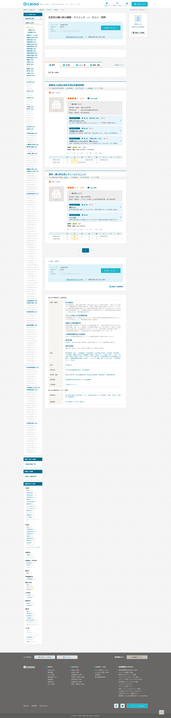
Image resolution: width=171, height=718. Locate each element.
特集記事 (50, 679)
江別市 (30, 91)
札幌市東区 (31, 42)
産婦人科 (29, 589)
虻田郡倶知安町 (33, 193)
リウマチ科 (30, 506)
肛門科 (28, 565)
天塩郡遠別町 (32, 300)
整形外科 (29, 540)
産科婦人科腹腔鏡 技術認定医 (96, 374)
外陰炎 (97, 355)
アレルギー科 (30, 508)
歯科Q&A (50, 681)
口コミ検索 (51, 674)
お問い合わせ (44, 706)
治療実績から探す (76, 674)
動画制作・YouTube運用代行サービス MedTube (133, 695)
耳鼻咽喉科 (30, 579)
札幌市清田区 (32, 57)
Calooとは (106, 5)
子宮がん (87, 356)
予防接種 (29, 637)
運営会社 (26, 706)
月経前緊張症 (90, 353)
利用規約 (97, 674)
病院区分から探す (76, 681)
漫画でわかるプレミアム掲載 (127, 674)
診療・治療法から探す (78, 684)
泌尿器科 (29, 563)
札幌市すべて (32, 35)
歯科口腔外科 (30, 620)
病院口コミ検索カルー (29, 9)
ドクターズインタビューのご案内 (129, 677)
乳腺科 (28, 536)
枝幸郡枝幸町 (32, 312)
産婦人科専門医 (70, 374)
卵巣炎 (92, 355)
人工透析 (29, 517)
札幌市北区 (31, 39)
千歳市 (30, 106)
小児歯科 (29, 618)
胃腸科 (28, 499)
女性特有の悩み (92, 395)
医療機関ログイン (137, 657)
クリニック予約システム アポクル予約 (130, 679)
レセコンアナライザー (125, 684)
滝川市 (30, 109)
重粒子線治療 (69, 346)
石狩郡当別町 (32, 133)
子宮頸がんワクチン (71, 384)
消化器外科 (30, 533)
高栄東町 (32, 32)
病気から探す (75, 670)
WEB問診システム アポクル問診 (128, 681)
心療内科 (29, 605)
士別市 (30, 97)
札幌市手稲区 (32, 55)
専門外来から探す (76, 679)
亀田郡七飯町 (32, 147)
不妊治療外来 (86, 370)
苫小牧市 (31, 82)
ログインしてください (138, 26)
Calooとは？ (51, 670)
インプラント (30, 622)
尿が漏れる (69, 365)
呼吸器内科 (30, 492)
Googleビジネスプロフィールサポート (130, 691)
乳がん (81, 356)
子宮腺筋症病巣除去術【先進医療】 (76, 334)
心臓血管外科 (30, 531)
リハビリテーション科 (33, 547)
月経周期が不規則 (100, 353)
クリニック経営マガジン (126, 686)
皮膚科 (28, 555)
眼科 (28, 573)
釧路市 (30, 68)
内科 (28, 490)
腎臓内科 (29, 515)
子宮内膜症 (116, 353)
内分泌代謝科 (30, 501)
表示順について (119, 65)
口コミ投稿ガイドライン (102, 670)
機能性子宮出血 (77, 355)
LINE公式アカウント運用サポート (129, 693)
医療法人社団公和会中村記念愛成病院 (66, 85)
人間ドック (30, 641)
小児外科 (29, 597)
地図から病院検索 (117, 286)
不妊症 (72, 360)
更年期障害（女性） (71, 353)
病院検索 (41, 9)
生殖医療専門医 (110, 374)
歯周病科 (29, 615)
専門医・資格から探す (78, 677)
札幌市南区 (31, 48)
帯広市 (30, 71)
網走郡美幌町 (32, 325)
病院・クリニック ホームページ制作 (129, 688)
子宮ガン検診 (79, 401)
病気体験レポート (53, 677)
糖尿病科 (29, 504)
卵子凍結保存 (69, 302)
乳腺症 (76, 356)
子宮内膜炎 (69, 355)
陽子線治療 (69, 340)
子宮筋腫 (108, 353)
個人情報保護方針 (100, 677)
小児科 (28, 595)
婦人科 (49, 9)
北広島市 (31, 126)
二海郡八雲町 (32, 153)
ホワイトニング (31, 624)
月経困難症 (81, 353)
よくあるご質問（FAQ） (102, 672)
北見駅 (66, 177)
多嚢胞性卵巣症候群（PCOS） (79, 358)
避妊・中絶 (111, 395)
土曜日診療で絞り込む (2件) (74, 37)
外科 (28, 527)
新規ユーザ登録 (117, 5)
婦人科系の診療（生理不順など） (75, 395)
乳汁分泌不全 (95, 356)
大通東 (31, 30)
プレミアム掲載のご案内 (126, 672)
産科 (28, 585)
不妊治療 (102, 395)
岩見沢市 (31, 75)
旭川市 (30, 64)
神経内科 (29, 510)
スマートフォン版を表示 (137, 706)
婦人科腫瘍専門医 (81, 374)
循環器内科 (30, 495)
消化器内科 (30, 497)
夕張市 (30, 73)
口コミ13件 (93, 98)
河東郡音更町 (32, 390)
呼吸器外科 (30, 529)
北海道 (56, 9)
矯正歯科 (29, 613)
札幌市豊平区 (32, 46)
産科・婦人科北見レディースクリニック (67, 174)
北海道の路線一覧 (30, 464)
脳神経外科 (30, 538)
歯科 (28, 611)
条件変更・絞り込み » (110, 28)
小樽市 (30, 62)
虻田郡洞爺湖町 (33, 367)
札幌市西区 (31, 51)
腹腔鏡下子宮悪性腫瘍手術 (73, 323)
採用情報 (34, 706)
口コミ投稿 (51, 684)
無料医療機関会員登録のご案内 (128, 670)
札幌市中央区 (32, 37)
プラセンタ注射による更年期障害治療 (76, 315)
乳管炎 (71, 356)
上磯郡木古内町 (33, 144)
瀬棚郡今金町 (32, 169)
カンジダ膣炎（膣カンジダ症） (109, 355)
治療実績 (90, 88)
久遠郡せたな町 (33, 171)
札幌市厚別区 (32, 53)
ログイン (127, 5)
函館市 (30, 59)
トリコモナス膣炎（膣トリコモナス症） (101, 358)
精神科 (28, 603)
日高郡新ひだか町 (33, 387)
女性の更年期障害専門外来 (73, 370)
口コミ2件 (93, 187)
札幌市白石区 (32, 44)
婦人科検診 (69, 401)
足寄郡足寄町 (32, 423)
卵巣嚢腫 (85, 355)
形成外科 (29, 542)
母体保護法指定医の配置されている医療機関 (78, 379)
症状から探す (75, 672)
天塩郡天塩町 (32, 303)
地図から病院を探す (31, 476)
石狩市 (30, 129)
